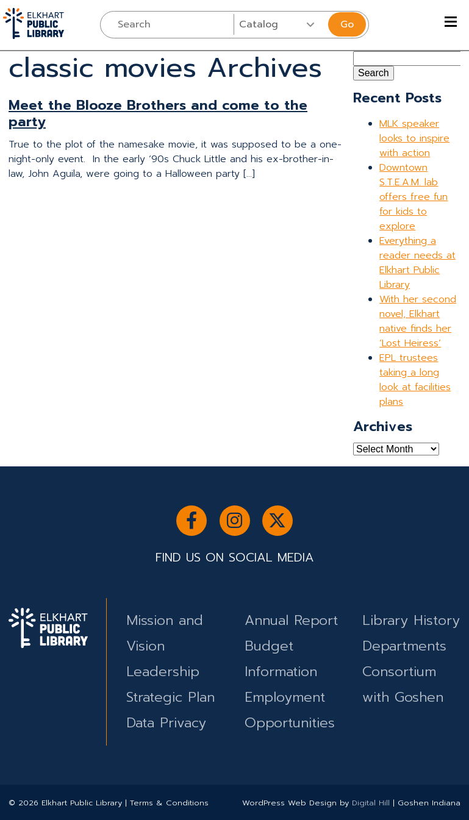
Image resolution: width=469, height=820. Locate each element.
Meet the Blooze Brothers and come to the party (158, 113)
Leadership (162, 671)
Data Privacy (166, 723)
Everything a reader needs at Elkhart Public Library (417, 263)
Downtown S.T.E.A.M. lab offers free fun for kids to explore (413, 197)
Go (347, 24)
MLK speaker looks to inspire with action (414, 138)
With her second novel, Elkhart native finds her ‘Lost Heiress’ (417, 321)
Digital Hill (371, 802)
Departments (404, 646)
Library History (411, 620)
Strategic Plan (170, 697)
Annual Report (291, 620)
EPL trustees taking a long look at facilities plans (415, 380)
